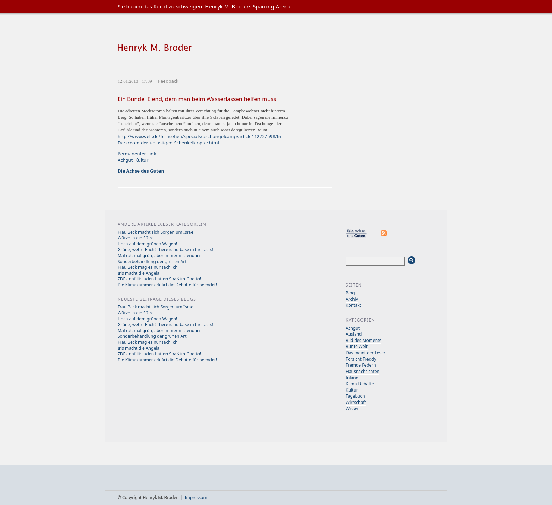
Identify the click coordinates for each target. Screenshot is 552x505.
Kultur (142, 160)
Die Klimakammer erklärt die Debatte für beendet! (167, 285)
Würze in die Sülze (135, 238)
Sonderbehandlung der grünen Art (152, 261)
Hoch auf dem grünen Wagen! (147, 244)
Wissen (353, 409)
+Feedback (167, 81)
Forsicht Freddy (361, 359)
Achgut (125, 160)
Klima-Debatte (360, 384)
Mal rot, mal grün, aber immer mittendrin (159, 255)
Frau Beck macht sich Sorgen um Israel (156, 232)
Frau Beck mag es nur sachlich (147, 267)
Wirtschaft (356, 402)
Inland (352, 378)
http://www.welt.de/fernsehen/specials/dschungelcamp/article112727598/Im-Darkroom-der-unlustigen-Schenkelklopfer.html (201, 139)
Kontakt (353, 305)
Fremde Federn (361, 365)
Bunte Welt (357, 346)
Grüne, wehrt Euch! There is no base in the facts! (165, 249)
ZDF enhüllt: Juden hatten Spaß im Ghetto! (159, 279)
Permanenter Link (137, 153)
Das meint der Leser (365, 353)
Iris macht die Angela (138, 273)
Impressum (195, 497)
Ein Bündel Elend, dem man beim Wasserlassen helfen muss (197, 99)
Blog (350, 293)
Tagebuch (355, 396)
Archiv (352, 299)
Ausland (354, 334)
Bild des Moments (363, 340)
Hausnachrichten (363, 371)
